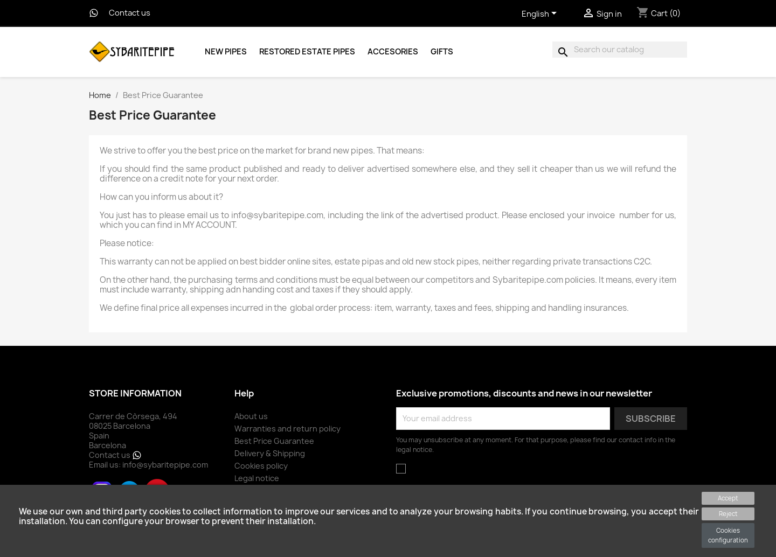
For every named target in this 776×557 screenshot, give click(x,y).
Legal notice (256, 478)
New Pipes (226, 51)
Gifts (442, 51)
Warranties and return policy (287, 428)
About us (251, 416)
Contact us (129, 13)
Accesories (393, 51)
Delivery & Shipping (269, 453)
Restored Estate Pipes (307, 51)
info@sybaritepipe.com (165, 464)
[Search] (619, 49)
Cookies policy (261, 466)
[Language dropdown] (541, 14)
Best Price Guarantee (274, 441)
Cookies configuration (728, 535)
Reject (728, 514)
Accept (728, 498)
